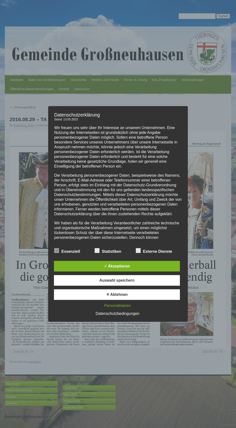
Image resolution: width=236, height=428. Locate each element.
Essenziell (67, 250)
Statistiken (108, 250)
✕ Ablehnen (117, 294)
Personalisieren (117, 306)
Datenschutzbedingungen (117, 313)
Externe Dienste (154, 250)
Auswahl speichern (117, 280)
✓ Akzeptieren (117, 266)
